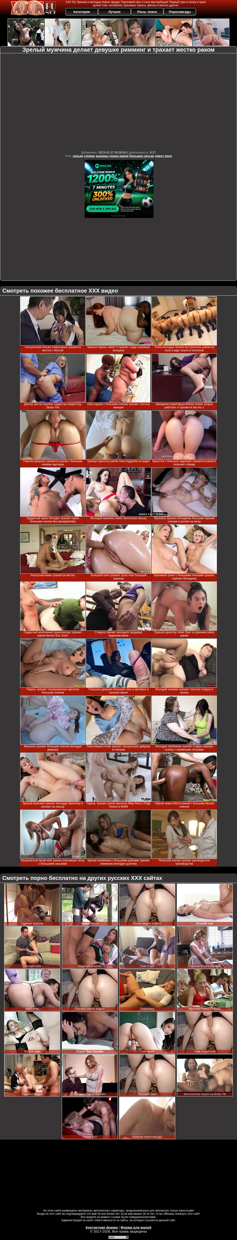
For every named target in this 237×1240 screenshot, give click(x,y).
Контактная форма (102, 1227)
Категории (82, 12)
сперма (89, 156)
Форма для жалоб (136, 1227)
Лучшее (114, 12)
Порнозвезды (180, 12)
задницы (102, 156)
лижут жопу (163, 156)
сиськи (78, 156)
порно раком (118, 156)
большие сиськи (141, 156)
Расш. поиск (147, 12)
